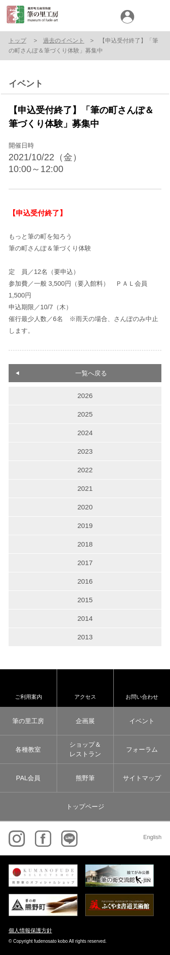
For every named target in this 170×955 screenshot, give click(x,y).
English (152, 837)
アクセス (85, 697)
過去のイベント (63, 40)
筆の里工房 (28, 721)
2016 (85, 581)
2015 (85, 600)
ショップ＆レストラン (85, 749)
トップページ (85, 806)
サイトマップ (142, 778)
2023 (85, 451)
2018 (85, 544)
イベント (142, 721)
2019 (85, 525)
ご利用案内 (28, 697)
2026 (85, 395)
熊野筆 (85, 778)
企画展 (85, 721)
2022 (85, 470)
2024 (85, 433)
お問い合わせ (142, 697)
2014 (85, 618)
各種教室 (28, 749)
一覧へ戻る (91, 373)
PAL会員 (28, 778)
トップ (17, 40)
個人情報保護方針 (30, 930)
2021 (85, 488)
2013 (85, 637)
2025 (85, 414)
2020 (85, 507)
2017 (85, 562)
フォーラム (142, 749)
